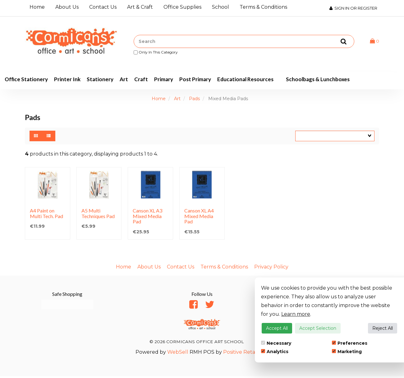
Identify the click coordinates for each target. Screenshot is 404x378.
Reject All (382, 328)
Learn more (295, 314)
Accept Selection (317, 328)
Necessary (276, 343)
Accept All (277, 328)
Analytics (274, 351)
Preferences (349, 343)
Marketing (347, 351)
